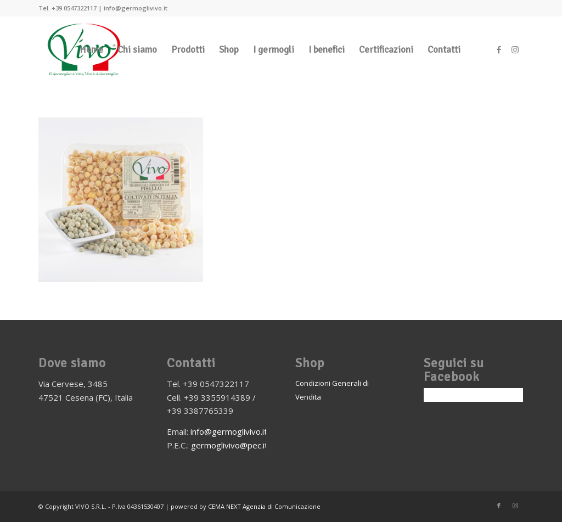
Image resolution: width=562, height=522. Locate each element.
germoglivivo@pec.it (229, 445)
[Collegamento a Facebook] (499, 49)
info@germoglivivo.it (228, 431)
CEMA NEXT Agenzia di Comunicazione (264, 506)
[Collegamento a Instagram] (515, 49)
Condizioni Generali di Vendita (332, 390)
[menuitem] (91, 50)
